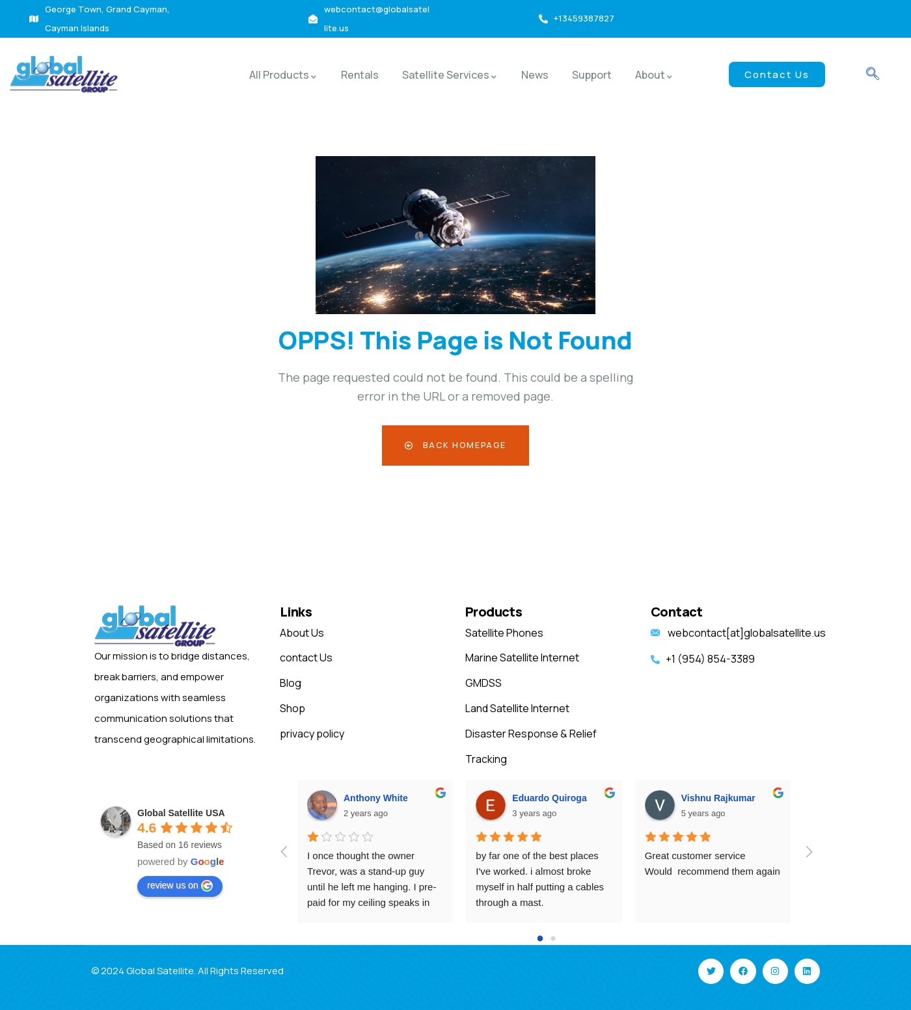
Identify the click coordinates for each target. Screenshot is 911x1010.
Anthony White (376, 798)
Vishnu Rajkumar (718, 798)
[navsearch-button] (873, 75)
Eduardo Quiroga (549, 798)
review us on (180, 886)
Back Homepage (456, 445)
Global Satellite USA (181, 813)
